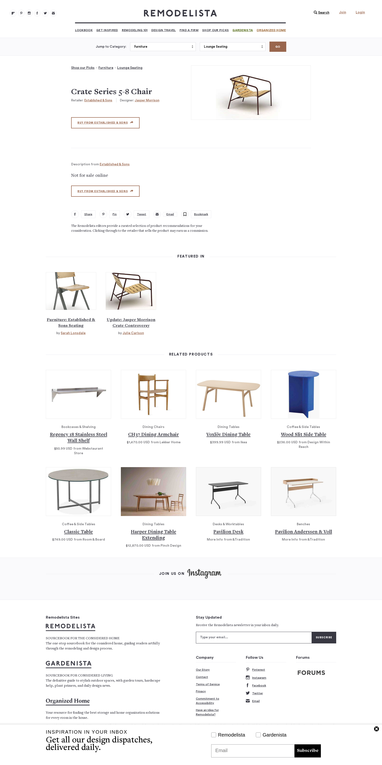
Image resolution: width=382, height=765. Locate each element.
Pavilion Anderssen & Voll (303, 532)
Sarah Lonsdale (73, 333)
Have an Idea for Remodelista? (207, 712)
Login (360, 12)
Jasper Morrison (147, 100)
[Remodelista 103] (37, 13)
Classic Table (78, 532)
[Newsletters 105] (53, 13)
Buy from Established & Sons (105, 122)
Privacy (201, 691)
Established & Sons (98, 100)
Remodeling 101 (135, 30)
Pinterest (255, 670)
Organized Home (271, 30)
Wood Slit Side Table (303, 434)
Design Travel (163, 30)
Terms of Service (208, 684)
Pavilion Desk (228, 532)
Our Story (203, 669)
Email (253, 701)
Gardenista (242, 30)
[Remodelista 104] (45, 13)
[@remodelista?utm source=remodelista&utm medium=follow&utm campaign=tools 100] (13, 13)
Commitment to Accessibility (207, 700)
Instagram (256, 678)
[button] (320, 12)
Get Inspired (107, 30)
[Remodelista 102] (29, 13)
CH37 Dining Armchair (153, 434)
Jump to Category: (111, 46)
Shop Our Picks (215, 30)
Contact (202, 677)
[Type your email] (254, 637)
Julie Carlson (133, 333)
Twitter (254, 693)
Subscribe (307, 750)
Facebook (256, 685)
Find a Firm (189, 30)
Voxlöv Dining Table (228, 434)
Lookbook (84, 30)
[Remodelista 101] (21, 13)
